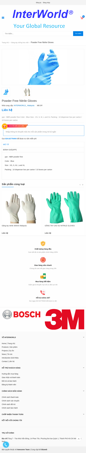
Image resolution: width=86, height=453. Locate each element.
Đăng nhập (46, 2)
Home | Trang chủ (8, 343)
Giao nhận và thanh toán (11, 377)
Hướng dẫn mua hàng (10, 374)
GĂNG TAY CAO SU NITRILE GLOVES (60, 226)
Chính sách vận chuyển (10, 401)
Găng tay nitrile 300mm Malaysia (14, 226)
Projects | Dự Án (8, 351)
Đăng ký (38, 2)
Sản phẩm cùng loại (13, 184)
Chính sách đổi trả (8, 404)
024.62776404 (11, 139)
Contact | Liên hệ (8, 361)
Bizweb (44, 449)
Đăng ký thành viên (9, 385)
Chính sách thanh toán (10, 397)
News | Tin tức (7, 354)
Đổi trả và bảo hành (9, 381)
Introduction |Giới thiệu (10, 358)
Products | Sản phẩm (9, 347)
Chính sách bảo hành (10, 408)
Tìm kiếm (78, 33)
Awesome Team (23, 449)
